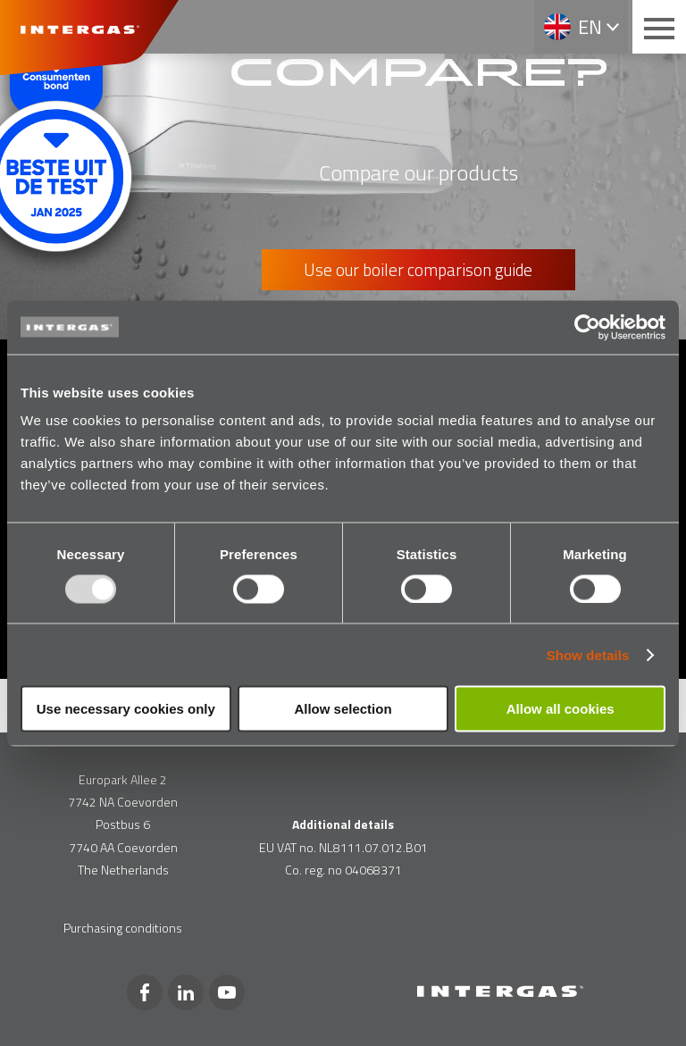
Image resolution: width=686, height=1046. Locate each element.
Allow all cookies (560, 708)
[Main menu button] (659, 27)
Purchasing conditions (122, 927)
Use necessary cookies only (126, 708)
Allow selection (342, 708)
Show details (588, 654)
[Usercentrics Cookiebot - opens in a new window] (587, 327)
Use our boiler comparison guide (418, 269)
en (590, 27)
